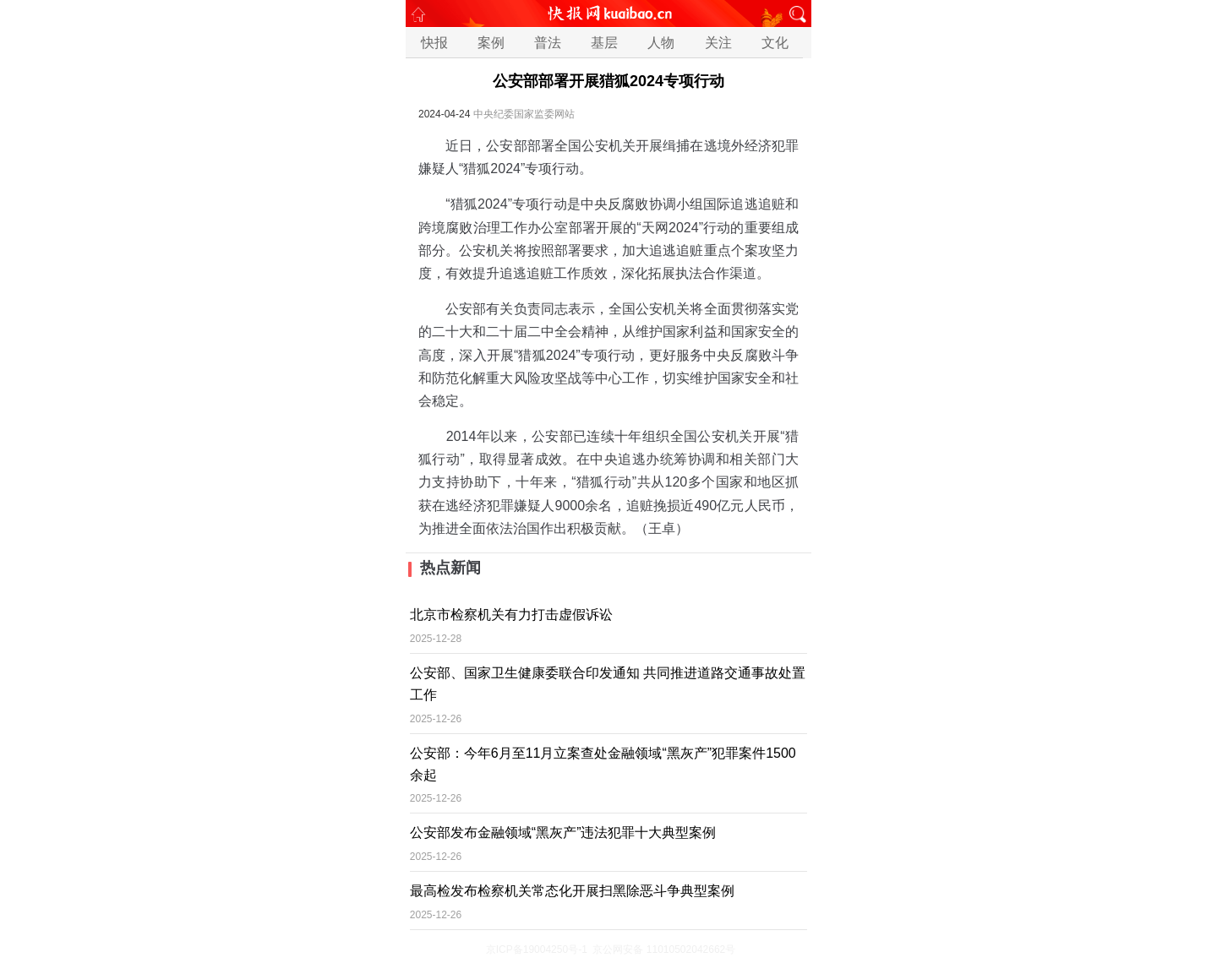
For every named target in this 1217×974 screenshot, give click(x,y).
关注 (718, 42)
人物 (660, 42)
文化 (775, 42)
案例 (491, 42)
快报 (434, 42)
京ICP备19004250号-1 (536, 949)
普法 (547, 42)
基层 (604, 42)
